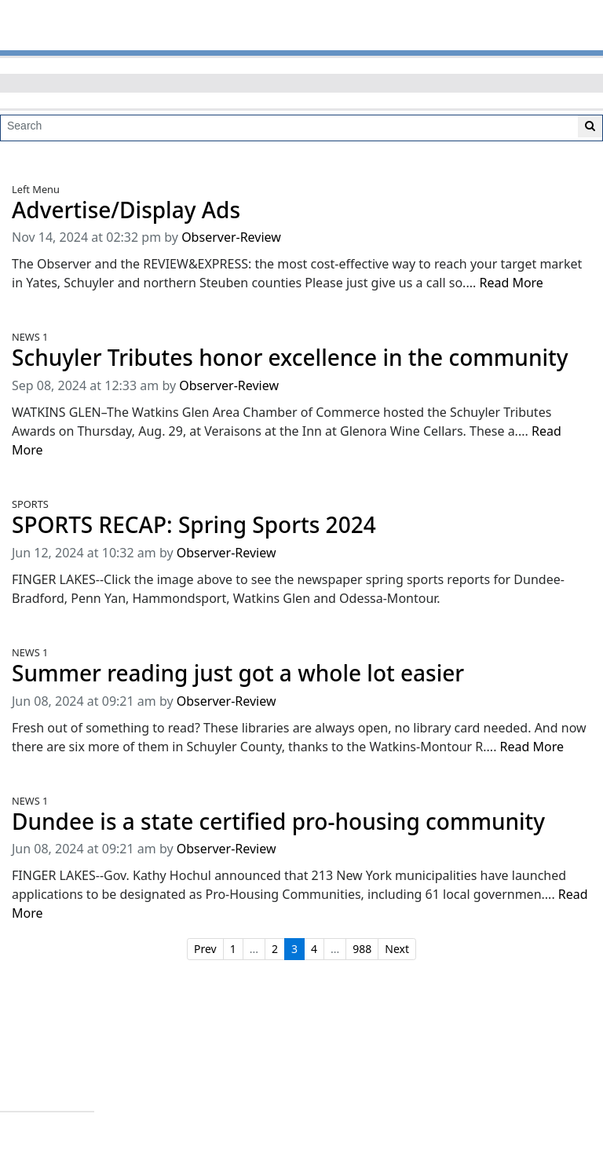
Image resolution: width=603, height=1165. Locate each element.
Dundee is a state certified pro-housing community (278, 821)
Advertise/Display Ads (126, 210)
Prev (205, 948)
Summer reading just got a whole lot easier (238, 673)
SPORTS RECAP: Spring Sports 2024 (194, 525)
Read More (511, 282)
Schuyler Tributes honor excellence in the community (290, 357)
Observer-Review (231, 237)
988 (362, 948)
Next (397, 948)
